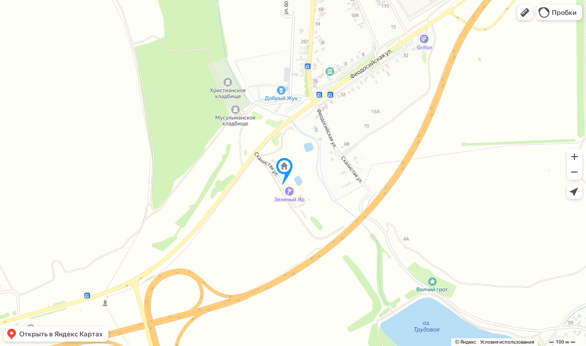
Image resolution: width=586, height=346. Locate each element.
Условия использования (507, 342)
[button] (525, 12)
